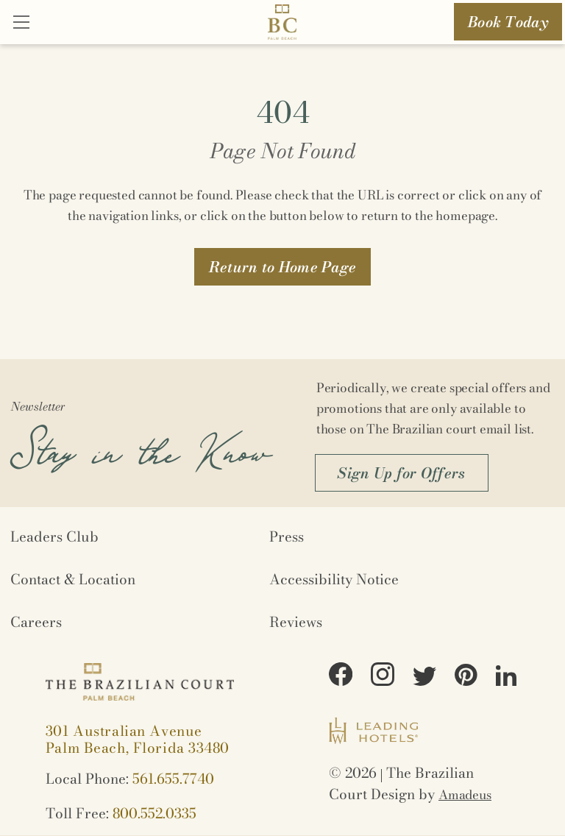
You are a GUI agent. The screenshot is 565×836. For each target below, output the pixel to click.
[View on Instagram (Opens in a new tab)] (382, 676)
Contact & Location (72, 579)
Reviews (295, 622)
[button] (283, 267)
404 (283, 112)
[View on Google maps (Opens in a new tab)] (138, 740)
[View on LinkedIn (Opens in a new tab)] (506, 677)
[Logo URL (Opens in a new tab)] (373, 733)
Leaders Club (54, 537)
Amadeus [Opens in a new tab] (464, 794)
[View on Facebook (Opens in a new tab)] (340, 676)
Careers (36, 622)
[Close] (21, 23)
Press (286, 537)
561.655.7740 (173, 779)
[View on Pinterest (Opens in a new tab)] (466, 677)
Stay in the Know (140, 443)
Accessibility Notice (334, 579)
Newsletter (38, 406)
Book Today (508, 21)
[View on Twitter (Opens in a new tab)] (424, 678)
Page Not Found (282, 150)
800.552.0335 (154, 813)
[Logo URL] (282, 24)
